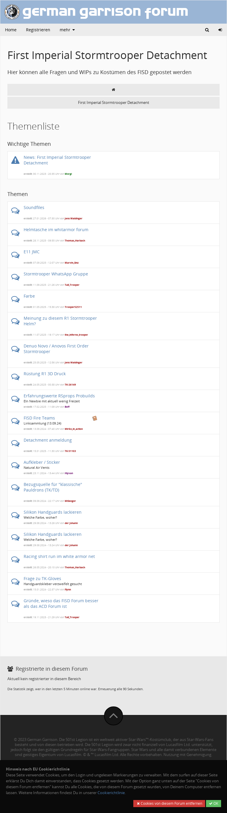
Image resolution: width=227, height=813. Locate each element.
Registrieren (38, 29)
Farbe (29, 296)
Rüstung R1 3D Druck (45, 373)
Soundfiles (34, 207)
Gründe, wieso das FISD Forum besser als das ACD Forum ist (61, 603)
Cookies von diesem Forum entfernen (169, 803)
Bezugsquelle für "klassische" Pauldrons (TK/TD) (53, 487)
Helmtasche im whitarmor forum (56, 229)
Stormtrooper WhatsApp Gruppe (56, 274)
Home (11, 29)
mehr (68, 29)
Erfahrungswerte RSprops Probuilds (59, 396)
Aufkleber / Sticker (42, 462)
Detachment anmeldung (48, 440)
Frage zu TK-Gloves (42, 578)
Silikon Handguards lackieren (53, 512)
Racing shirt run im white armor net (59, 556)
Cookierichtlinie (111, 792)
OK (213, 803)
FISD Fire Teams (39, 418)
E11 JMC (32, 251)
